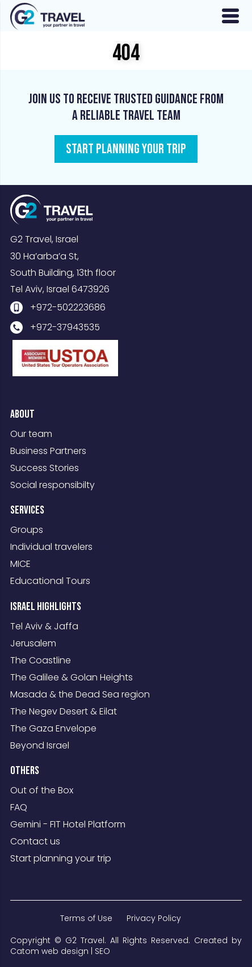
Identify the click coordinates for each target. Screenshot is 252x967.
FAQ (18, 807)
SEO (102, 951)
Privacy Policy (154, 918)
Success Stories (44, 467)
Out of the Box (41, 790)
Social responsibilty (52, 484)
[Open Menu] (230, 15)
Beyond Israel (39, 745)
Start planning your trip (60, 858)
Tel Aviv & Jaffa (44, 626)
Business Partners (48, 450)
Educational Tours (50, 580)
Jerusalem (33, 643)
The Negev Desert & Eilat (63, 711)
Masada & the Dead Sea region (80, 694)
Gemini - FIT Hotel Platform (67, 824)
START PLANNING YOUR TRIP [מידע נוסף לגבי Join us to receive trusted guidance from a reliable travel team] (126, 149)
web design (65, 951)
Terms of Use (86, 918)
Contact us (35, 841)
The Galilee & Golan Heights (71, 677)
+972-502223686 (68, 307)
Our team (31, 433)
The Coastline (40, 660)
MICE (20, 563)
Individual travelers (51, 546)
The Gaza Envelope (53, 728)
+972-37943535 (65, 327)
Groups (26, 529)
